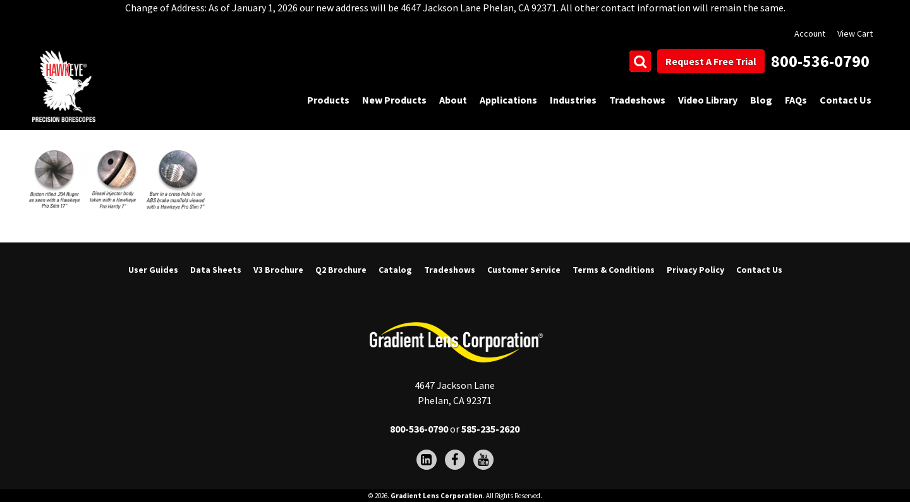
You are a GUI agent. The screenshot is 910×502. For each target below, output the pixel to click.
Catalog (395, 269)
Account (809, 33)
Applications (508, 99)
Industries (573, 99)
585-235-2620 (490, 428)
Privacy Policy (695, 269)
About (453, 99)
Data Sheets (215, 269)
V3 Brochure (278, 269)
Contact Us (845, 99)
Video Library (707, 99)
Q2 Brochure (341, 269)
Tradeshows (637, 99)
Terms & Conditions (614, 269)
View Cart (855, 33)
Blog (761, 99)
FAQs (796, 99)
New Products (394, 99)
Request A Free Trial (710, 61)
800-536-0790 (820, 61)
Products (328, 99)
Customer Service (524, 269)
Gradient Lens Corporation (437, 495)
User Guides (153, 269)
